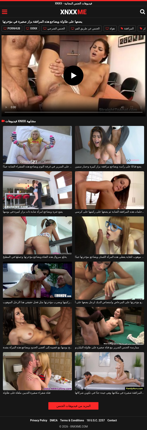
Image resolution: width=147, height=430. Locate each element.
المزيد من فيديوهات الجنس (73, 406)
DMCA (54, 420)
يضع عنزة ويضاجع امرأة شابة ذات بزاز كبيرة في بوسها (33, 211)
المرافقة (127, 28)
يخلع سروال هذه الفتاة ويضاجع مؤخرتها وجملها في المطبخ (35, 256)
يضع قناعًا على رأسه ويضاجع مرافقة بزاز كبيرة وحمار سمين (108, 166)
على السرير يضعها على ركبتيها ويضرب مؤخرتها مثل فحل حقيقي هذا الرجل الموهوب (37, 302)
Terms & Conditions (72, 420)
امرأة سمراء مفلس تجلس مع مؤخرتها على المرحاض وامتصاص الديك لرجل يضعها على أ (109, 302)
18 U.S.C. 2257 (96, 420)
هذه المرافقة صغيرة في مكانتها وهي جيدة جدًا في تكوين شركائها (109, 392)
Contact (112, 420)
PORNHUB (12, 28)
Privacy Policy (38, 420)
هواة (110, 28)
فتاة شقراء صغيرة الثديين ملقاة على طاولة (26, 392)
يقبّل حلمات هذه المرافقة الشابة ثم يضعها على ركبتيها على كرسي (109, 211)
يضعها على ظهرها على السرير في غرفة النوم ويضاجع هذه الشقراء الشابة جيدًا (37, 166)
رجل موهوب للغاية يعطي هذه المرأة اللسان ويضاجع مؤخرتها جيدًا (109, 256)
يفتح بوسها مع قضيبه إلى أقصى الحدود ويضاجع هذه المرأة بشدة (37, 347)
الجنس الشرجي (54, 28)
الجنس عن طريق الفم (85, 28)
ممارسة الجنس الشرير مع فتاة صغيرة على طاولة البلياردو (107, 347)
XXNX (31, 28)
